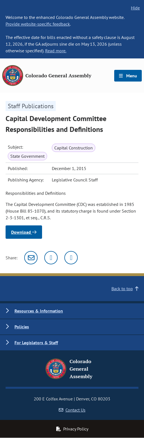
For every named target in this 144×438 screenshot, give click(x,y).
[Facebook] (71, 257)
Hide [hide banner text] (135, 8)
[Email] (31, 257)
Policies (21, 326)
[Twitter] (51, 257)
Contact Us (72, 410)
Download (23, 232)
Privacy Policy (72, 429)
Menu (128, 75)
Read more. (55, 50)
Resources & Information (38, 311)
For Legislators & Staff (36, 342)
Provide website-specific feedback (38, 24)
